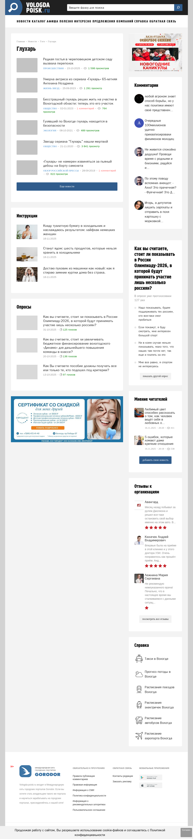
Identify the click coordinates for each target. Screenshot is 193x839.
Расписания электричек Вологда (159, 705)
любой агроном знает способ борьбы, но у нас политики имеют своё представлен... (160, 103)
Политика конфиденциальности (89, 795)
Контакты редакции (123, 776)
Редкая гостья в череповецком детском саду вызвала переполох (77, 61)
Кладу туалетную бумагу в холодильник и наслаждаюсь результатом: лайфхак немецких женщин (79, 230)
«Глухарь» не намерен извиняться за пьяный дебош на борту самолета (77, 163)
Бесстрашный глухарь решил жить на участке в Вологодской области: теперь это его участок (80, 101)
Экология (50, 130)
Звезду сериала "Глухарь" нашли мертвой (75, 141)
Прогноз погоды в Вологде (158, 674)
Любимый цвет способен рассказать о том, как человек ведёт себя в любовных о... (160, 416)
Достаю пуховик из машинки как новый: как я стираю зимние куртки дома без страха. (78, 270)
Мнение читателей (150, 399)
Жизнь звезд (51, 88)
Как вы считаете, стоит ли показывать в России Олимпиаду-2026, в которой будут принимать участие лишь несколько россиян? (80, 321)
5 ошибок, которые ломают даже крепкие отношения (159, 440)
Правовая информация (85, 784)
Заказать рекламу (122, 781)
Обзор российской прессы (61, 170)
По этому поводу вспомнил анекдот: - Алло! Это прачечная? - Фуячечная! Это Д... (160, 185)
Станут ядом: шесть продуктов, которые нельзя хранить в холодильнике (79, 250)
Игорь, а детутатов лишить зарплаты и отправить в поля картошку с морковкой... (158, 212)
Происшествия (53, 68)
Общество (50, 108)
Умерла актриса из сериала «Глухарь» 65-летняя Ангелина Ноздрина (80, 81)
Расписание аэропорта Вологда (158, 736)
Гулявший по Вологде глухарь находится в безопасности (75, 123)
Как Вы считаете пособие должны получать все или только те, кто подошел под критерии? (80, 368)
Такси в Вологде (156, 659)
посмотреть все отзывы (155, 619)
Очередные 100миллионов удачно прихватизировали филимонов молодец (159, 130)
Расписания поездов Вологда (159, 689)
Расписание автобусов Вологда (158, 720)
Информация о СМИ (83, 790)
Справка (141, 645)
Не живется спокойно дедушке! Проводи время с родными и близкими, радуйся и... (160, 159)
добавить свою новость (155, 460)
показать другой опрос (155, 376)
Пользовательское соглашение (89, 810)
